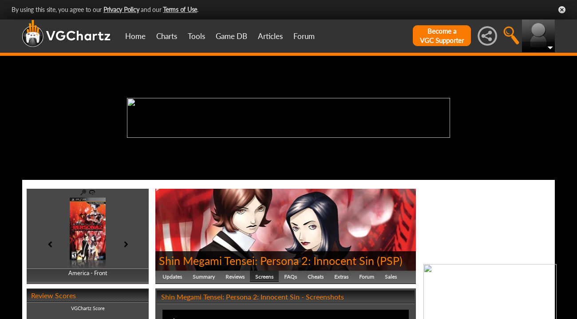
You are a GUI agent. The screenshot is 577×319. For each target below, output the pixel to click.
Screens (264, 276)
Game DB (231, 36)
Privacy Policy (121, 9)
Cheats (316, 276)
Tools (196, 36)
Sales (391, 276)
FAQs (290, 276)
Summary (204, 276)
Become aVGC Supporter (442, 35)
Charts (166, 36)
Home (135, 36)
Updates (172, 276)
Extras (341, 276)
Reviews (235, 276)
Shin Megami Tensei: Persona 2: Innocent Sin (266, 260)
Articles (270, 36)
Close (561, 9)
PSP (389, 260)
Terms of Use (180, 9)
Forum (304, 36)
